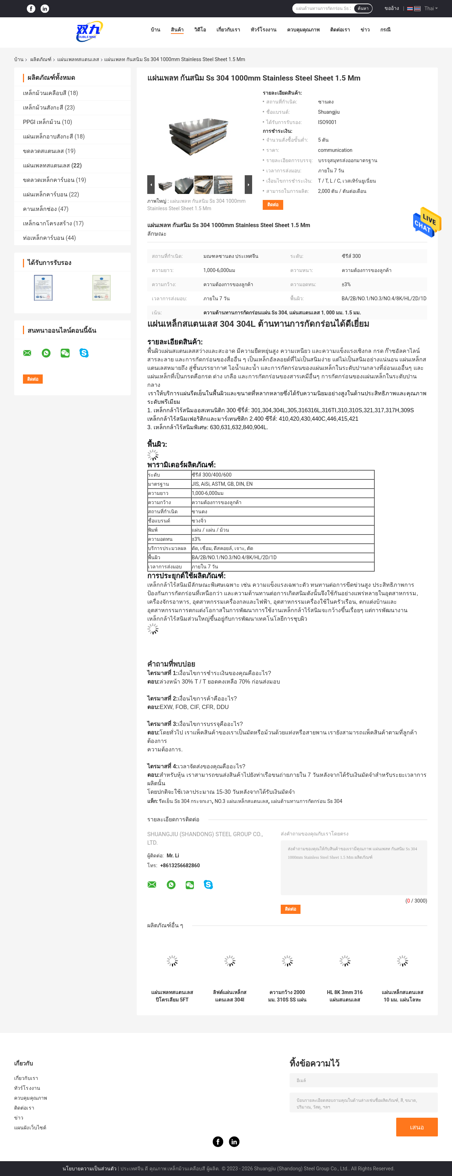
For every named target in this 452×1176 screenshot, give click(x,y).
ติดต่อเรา (340, 29)
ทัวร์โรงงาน (263, 29)
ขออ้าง (392, 8)
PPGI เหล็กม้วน (41, 122)
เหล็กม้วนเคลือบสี (44, 93)
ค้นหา (363, 8)
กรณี (385, 29)
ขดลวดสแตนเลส (43, 151)
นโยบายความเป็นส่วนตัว (90, 1168)
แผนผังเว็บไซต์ (30, 1127)
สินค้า (177, 29)
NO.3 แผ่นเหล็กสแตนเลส (241, 801)
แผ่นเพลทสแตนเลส (78, 59)
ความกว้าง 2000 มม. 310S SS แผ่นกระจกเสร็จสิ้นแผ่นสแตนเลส (287, 996)
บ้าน (155, 29)
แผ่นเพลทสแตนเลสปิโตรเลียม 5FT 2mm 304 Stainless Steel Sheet (172, 996)
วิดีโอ (200, 29)
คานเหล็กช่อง (40, 209)
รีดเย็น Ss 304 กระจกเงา (185, 801)
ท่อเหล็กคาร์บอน (43, 238)
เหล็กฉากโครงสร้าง (47, 223)
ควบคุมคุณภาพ (303, 29)
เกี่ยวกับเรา (228, 29)
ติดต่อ (273, 204)
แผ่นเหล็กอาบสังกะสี (48, 136)
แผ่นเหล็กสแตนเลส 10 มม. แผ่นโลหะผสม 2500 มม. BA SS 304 (402, 996)
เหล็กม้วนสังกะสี (43, 107)
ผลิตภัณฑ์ (41, 59)
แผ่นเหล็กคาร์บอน (45, 194)
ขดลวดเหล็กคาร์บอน (49, 180)
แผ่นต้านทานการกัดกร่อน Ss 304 (306, 801)
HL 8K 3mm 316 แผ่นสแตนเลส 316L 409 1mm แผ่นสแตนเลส (345, 996)
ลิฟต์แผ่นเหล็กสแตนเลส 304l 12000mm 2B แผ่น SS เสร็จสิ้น (229, 996)
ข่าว (365, 29)
